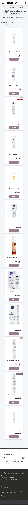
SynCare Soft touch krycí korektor (14, 257)
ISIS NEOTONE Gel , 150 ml (13, 223)
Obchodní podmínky (5, 485)
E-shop (3, 3)
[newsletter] (23, 458)
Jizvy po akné (21, 7)
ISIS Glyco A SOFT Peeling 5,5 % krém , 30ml (14, 85)
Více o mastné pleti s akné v (14, 17)
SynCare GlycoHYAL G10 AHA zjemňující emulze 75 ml (14, 394)
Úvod (3, 7)
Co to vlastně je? (8, 477)
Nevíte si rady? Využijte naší (7, 479)
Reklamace (3, 486)
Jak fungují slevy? (4, 487)
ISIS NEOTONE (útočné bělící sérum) (14, 291)
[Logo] (12, 2)
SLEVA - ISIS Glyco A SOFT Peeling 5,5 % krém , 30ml (14, 120)
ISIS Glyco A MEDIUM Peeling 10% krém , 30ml (14, 51)
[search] (26, 3)
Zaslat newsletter (8, 454)
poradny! (15, 479)
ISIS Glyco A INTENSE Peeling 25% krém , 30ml (14, 154)
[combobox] (9, 22)
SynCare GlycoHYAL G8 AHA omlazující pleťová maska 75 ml (14, 360)
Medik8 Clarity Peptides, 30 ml (14, 429)
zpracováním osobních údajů (17, 461)
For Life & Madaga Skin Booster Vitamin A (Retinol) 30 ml (14, 188)
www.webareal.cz (13, 501)
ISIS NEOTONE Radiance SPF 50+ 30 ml (14, 326)
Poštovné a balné (5, 484)
